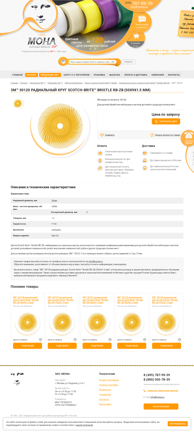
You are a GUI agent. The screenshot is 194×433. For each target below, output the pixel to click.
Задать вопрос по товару (167, 135)
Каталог (31, 75)
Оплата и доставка (135, 75)
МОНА (41, 14)
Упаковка (99, 75)
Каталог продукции (109, 380)
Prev (90, 49)
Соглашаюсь (178, 424)
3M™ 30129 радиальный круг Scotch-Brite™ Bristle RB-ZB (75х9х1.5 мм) (165, 300)
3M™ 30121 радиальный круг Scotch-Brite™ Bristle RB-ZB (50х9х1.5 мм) (95, 300)
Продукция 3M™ (50, 75)
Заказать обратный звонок (163, 391)
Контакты (174, 75)
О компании (105, 394)
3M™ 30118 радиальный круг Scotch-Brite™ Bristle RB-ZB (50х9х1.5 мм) (26, 300)
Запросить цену (168, 121)
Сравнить (110, 135)
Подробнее (28, 346)
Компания (157, 75)
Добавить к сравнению (40, 339)
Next (95, 49)
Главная (17, 75)
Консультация (161, 406)
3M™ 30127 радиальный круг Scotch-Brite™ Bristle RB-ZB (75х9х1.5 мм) (60, 300)
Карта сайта (105, 404)
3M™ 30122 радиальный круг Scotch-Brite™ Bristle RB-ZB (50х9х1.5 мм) (130, 300)
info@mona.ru (139, 6)
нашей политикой (84, 425)
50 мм (54, 200)
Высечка (114, 75)
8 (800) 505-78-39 (157, 379)
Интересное (105, 390)
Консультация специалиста (142, 19)
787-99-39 (139, 3)
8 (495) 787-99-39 (157, 375)
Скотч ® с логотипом (77, 75)
